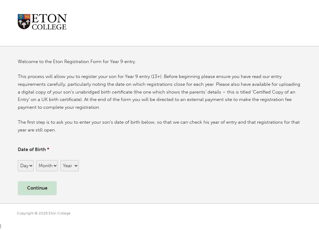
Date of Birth (33, 149)
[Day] (26, 165)
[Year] (69, 165)
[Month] (47, 165)
